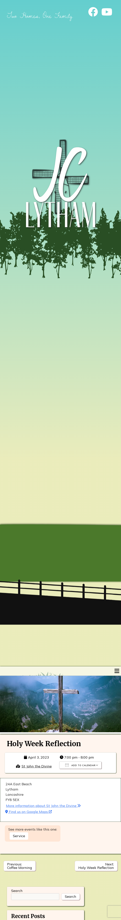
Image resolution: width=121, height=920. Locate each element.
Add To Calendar (80, 765)
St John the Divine (37, 766)
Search (17, 890)
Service (19, 836)
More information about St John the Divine (43, 805)
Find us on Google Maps (28, 811)
